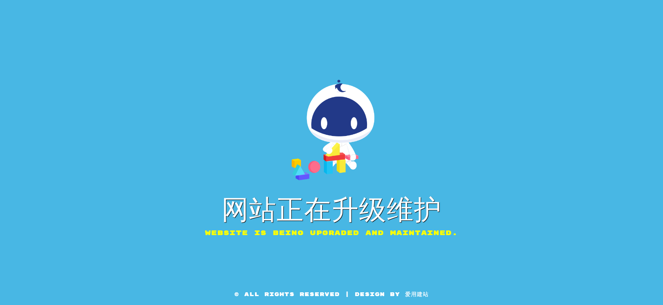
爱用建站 (417, 294)
